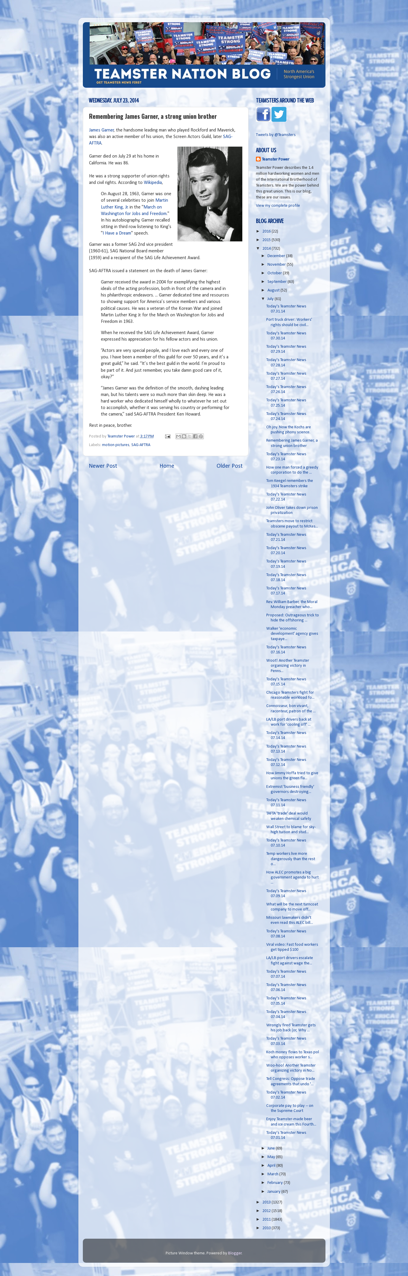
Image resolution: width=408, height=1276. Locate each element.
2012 (267, 1211)
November (277, 264)
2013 (267, 1202)
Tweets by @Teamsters (276, 135)
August (273, 290)
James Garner (101, 130)
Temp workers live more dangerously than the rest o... (290, 859)
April (271, 1165)
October (275, 273)
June (271, 1148)
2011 (267, 1219)
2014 (267, 248)
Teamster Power (275, 159)
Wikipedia (153, 182)
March (273, 1174)
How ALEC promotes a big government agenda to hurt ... (292, 877)
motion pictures (115, 445)
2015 (267, 240)
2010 (267, 1228)
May (271, 1157)
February (275, 1183)
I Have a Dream (117, 233)
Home (166, 466)
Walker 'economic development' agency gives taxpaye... (292, 633)
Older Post (230, 466)
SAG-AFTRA (140, 445)
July (271, 299)
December (276, 256)
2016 (267, 231)
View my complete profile (278, 205)
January (274, 1192)
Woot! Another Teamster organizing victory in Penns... (287, 665)
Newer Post (103, 466)
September (277, 282)
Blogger (235, 1253)
